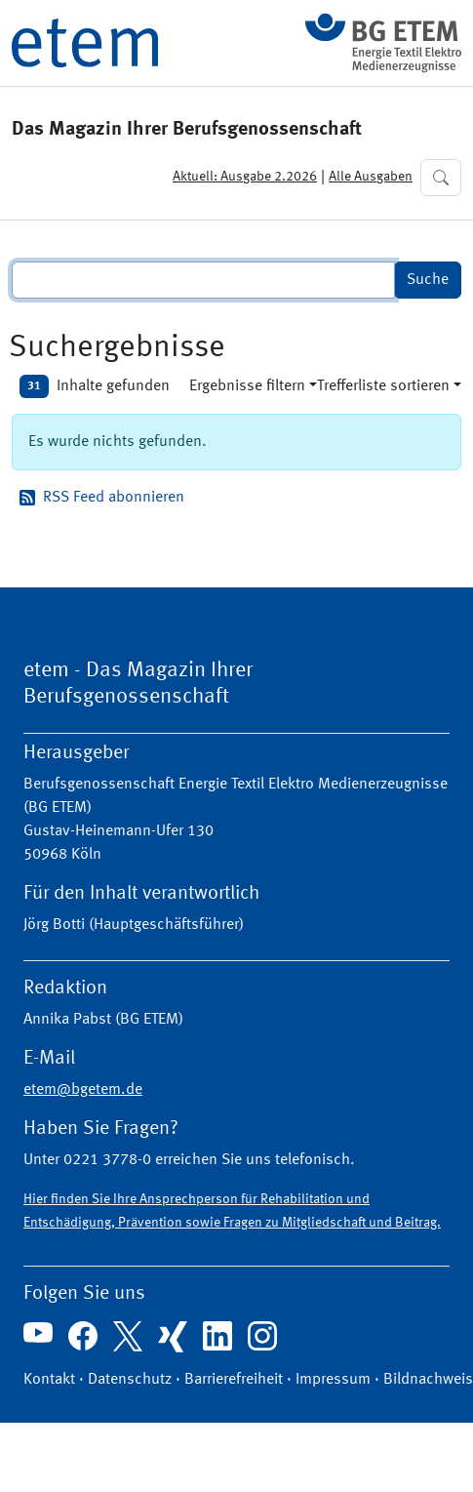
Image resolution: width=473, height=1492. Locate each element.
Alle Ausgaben (371, 176)
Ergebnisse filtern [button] (247, 386)
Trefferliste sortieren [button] (383, 386)
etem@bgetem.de (82, 1090)
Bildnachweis (428, 1380)
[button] (440, 177)
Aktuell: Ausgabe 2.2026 (245, 176)
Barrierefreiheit (233, 1380)
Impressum (333, 1380)
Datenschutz (130, 1380)
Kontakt (49, 1380)
